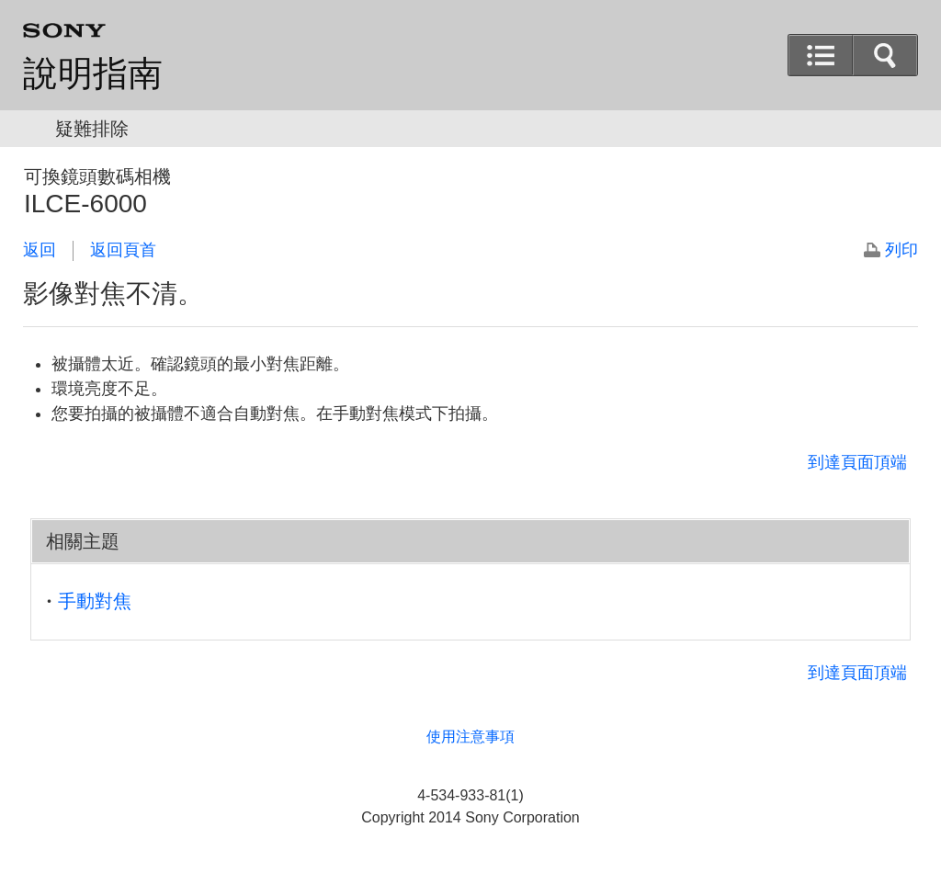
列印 (901, 250)
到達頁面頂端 (857, 462)
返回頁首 (123, 250)
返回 (39, 250)
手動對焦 (94, 601)
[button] (885, 55)
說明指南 (93, 73)
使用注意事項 (470, 736)
